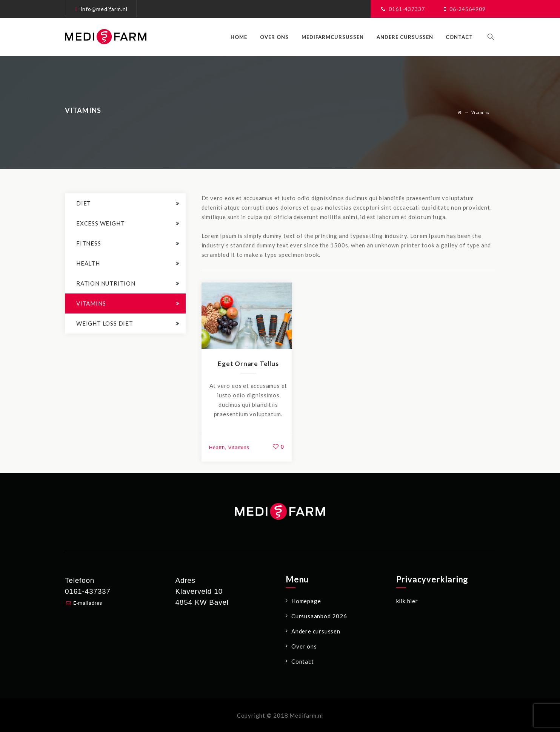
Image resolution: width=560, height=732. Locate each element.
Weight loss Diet (104, 323)
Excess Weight (100, 223)
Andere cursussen (408, 37)
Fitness (88, 243)
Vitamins (238, 447)
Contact (463, 37)
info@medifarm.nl (104, 9)
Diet (83, 203)
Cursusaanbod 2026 (319, 616)
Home (242, 37)
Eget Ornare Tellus (248, 364)
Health (217, 447)
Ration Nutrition (105, 283)
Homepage (306, 601)
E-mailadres (87, 603)
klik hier (407, 601)
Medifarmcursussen (336, 37)
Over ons (278, 37)
